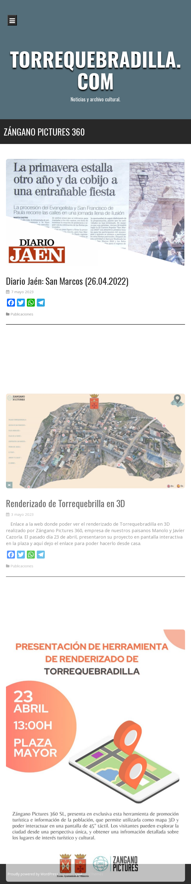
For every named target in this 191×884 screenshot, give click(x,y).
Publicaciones (21, 314)
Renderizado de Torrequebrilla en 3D (65, 551)
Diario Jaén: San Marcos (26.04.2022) (67, 280)
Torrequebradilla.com (95, 69)
